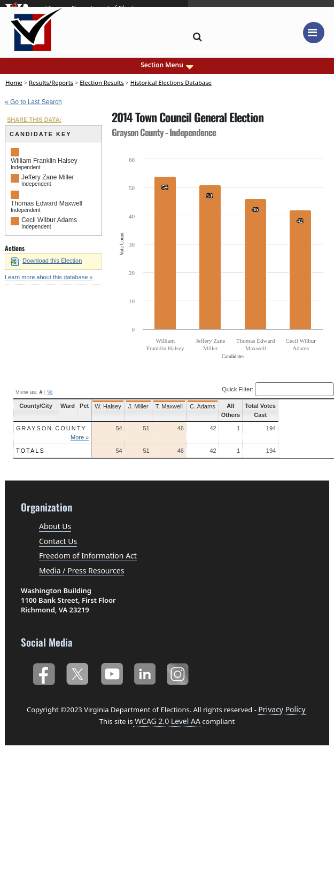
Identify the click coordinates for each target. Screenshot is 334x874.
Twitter (77, 672)
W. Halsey (113, 406)
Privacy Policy (281, 709)
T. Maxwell (174, 406)
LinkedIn (145, 672)
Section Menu (167, 65)
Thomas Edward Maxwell (46, 203)
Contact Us (58, 541)
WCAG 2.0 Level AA (166, 721)
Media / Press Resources (81, 570)
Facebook (44, 672)
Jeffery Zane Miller (47, 177)
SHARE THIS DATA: (34, 119)
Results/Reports (51, 82)
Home (13, 82)
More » (85, 437)
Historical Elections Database (171, 82)
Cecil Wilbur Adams (49, 220)
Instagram (179, 672)
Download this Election (46, 260)
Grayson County (51, 428)
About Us (55, 526)
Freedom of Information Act (88, 555)
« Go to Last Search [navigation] (33, 102)
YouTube (111, 672)
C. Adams (208, 406)
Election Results (102, 82)
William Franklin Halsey (44, 160)
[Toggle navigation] (313, 32)
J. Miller (144, 406)
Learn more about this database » (49, 277)
